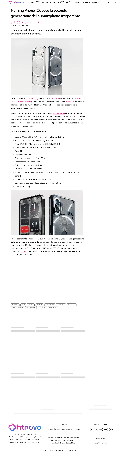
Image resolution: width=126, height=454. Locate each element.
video (23, 251)
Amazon (55, 98)
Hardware (71, 304)
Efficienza (60, 304)
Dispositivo (50, 304)
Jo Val (13, 25)
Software (42, 307)
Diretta (30, 304)
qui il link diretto (23, 101)
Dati (23, 304)
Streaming (53, 307)
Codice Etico (70, 443)
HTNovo (63, 451)
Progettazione (17, 307)
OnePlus (70, 101)
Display (39, 304)
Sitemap (77, 429)
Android (15, 304)
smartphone (59, 113)
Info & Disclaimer (52, 429)
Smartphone (30, 307)
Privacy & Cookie (66, 429)
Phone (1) (33, 98)
